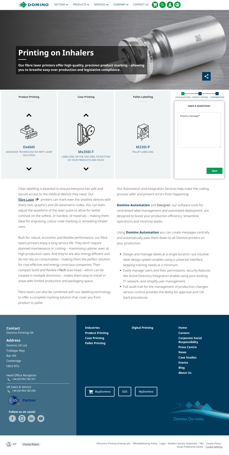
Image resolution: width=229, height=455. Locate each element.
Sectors (61, 4)
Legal (163, 443)
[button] (29, 115)
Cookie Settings (214, 446)
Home (182, 328)
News (182, 352)
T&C (201, 443)
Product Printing (96, 333)
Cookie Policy (213, 443)
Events (183, 362)
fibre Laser (26, 199)
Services (101, 4)
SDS (126, 392)
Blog (181, 367)
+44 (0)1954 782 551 (24, 379)
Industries (92, 328)
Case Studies (187, 357)
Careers (184, 333)
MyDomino (148, 392)
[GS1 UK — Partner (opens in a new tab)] (22, 400)
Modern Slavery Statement (182, 443)
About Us (184, 373)
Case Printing (94, 338)
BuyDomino (100, 392)
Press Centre (187, 347)
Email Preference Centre (190, 446)
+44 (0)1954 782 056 (24, 390)
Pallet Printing (95, 343)
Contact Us (141, 4)
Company (120, 4)
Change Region (31, 444)
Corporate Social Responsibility (190, 340)
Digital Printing (142, 328)
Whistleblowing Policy (145, 443)
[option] (29, 142)
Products (81, 4)
